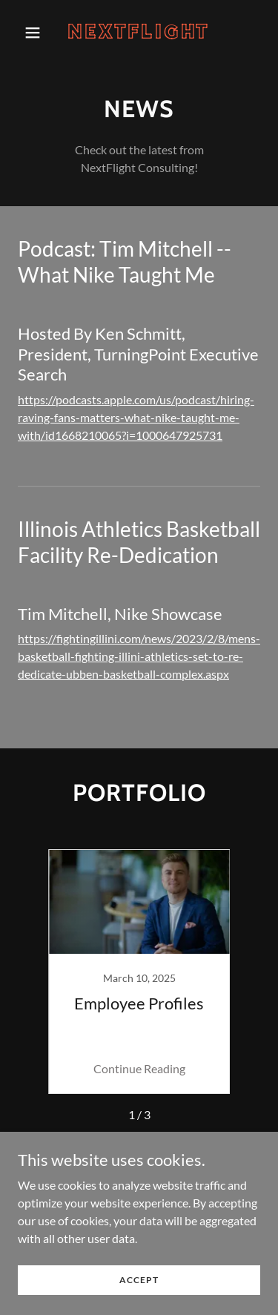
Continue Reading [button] (139, 1068)
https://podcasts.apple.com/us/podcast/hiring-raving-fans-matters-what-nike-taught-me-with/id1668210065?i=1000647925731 (136, 417)
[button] (36, 32)
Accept (139, 1279)
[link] (139, 34)
